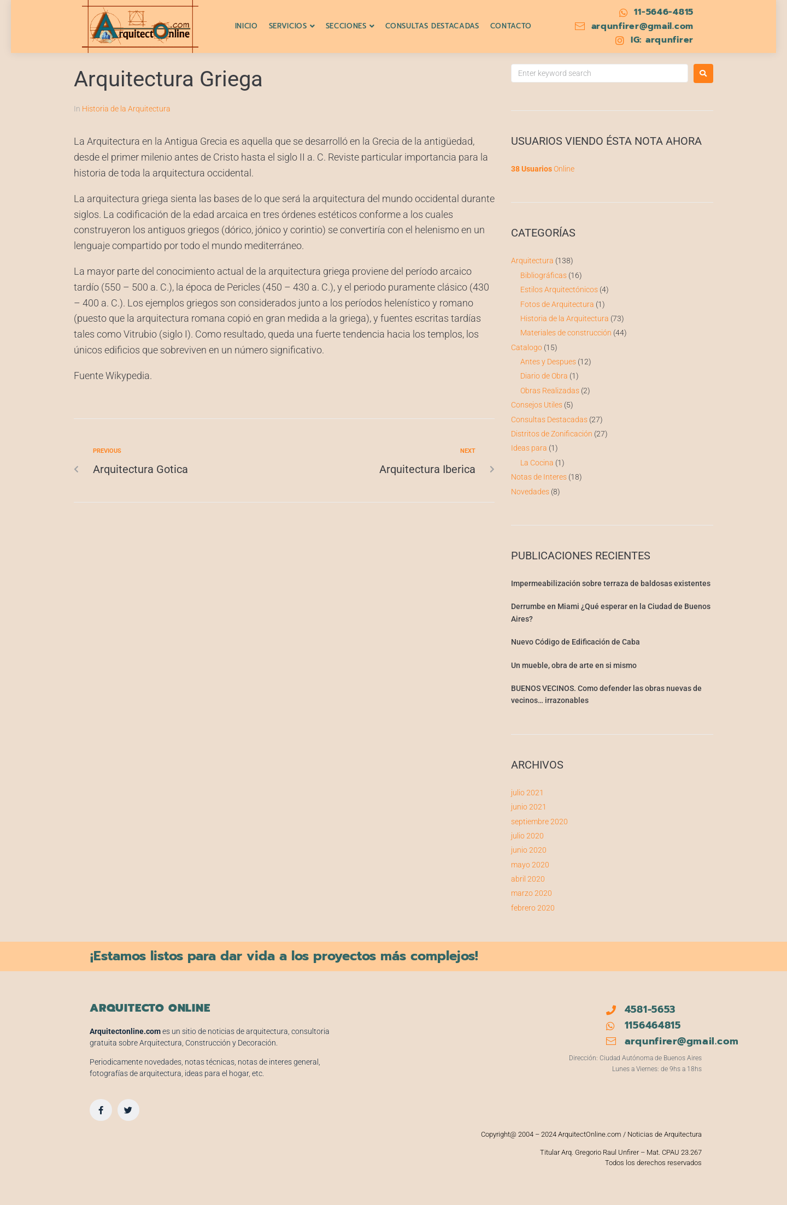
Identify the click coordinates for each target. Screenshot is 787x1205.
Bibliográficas (543, 275)
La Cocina (537, 462)
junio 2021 (529, 806)
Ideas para (529, 448)
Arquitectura (532, 260)
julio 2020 (527, 835)
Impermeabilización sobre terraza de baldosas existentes (610, 583)
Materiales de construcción (566, 332)
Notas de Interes (539, 476)
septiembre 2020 (539, 821)
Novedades (530, 491)
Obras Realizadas (549, 390)
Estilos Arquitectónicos (559, 289)
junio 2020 (529, 850)
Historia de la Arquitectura (126, 108)
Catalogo (526, 347)
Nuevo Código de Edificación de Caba (575, 641)
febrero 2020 (533, 907)
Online (542, 168)
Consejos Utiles (536, 404)
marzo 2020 (531, 893)
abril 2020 (528, 879)
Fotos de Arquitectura (557, 304)
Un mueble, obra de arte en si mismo (574, 665)
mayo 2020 (530, 864)
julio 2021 (527, 792)
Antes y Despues (548, 361)
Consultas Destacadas (549, 419)
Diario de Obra (544, 375)
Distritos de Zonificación (551, 433)
